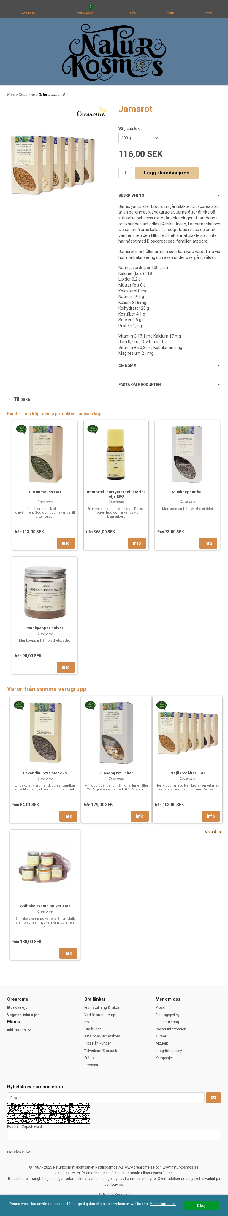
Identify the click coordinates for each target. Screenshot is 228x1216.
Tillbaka (18, 399)
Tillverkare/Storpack (100, 1051)
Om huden (93, 1029)
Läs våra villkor (19, 1152)
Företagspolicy (168, 1015)
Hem (11, 94)
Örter (43, 94)
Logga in (28, 12)
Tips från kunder (97, 1043)
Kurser (161, 1036)
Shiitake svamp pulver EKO (45, 906)
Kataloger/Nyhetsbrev (102, 1036)
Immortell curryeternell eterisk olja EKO (116, 494)
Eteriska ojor (18, 1007)
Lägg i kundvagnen (166, 173)
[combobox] (19, 1030)
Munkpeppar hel (187, 492)
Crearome (27, 94)
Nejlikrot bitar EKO (187, 773)
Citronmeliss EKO (45, 492)
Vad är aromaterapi (100, 1015)
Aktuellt (162, 1043)
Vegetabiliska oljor (23, 1015)
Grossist (91, 1065)
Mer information (163, 1204)
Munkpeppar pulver (45, 628)
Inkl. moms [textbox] (16, 1030)
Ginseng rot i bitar (116, 773)
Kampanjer (164, 1058)
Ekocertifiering (167, 1022)
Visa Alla (213, 832)
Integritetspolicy (169, 1051)
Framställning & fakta (101, 1007)
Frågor (89, 1058)
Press (160, 1007)
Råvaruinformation (171, 1029)
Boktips (90, 1022)
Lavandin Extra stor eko (45, 773)
